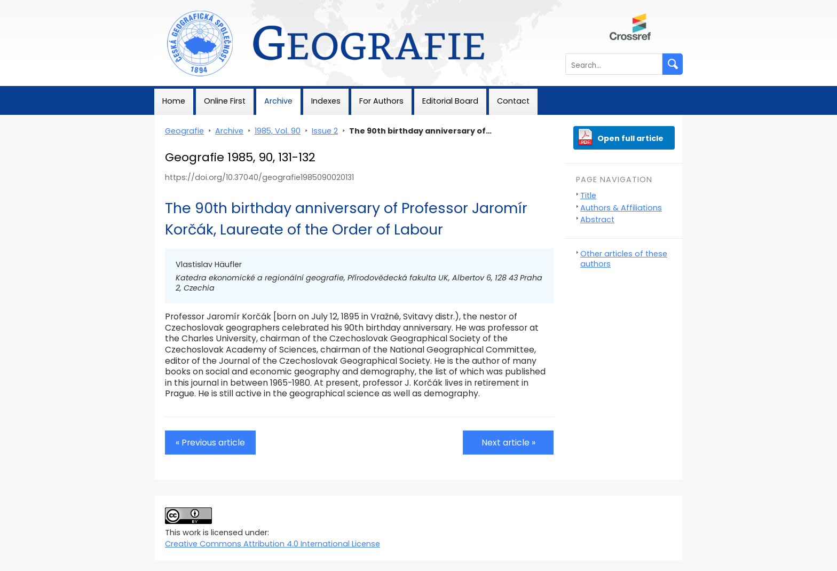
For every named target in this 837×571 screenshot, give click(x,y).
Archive (278, 101)
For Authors (381, 101)
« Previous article (210, 442)
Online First (225, 101)
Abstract (597, 219)
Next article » (508, 442)
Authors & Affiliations (621, 207)
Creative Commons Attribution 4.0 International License (272, 543)
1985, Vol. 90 (278, 131)
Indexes (326, 101)
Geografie (173, 5)
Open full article (630, 138)
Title (588, 195)
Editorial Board (450, 101)
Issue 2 (325, 131)
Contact (513, 101)
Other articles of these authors (623, 258)
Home (173, 101)
